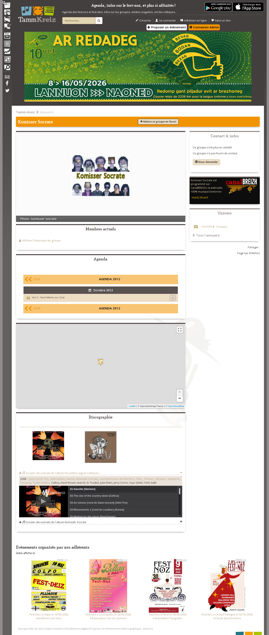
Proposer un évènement (166, 27)
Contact (47, 628)
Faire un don (221, 20)
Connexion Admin (204, 27)
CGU (66, 628)
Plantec (148, 479)
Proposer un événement (104, 628)
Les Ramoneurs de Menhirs (117, 479)
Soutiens (58, 628)
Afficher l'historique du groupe (41, 240)
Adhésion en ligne (193, 20)
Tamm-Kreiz (25, 112)
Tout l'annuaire (206, 235)
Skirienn (160, 479)
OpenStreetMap (176, 406)
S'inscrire (143, 20)
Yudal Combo (41, 483)
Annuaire (47, 112)
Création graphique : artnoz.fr (136, 628)
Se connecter (165, 20)
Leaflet (132, 406)
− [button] (179, 399)
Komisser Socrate (87, 479)
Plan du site (35, 628)
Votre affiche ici (25, 553)
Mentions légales (79, 628)
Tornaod (25, 483)
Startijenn (173, 479)
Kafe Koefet (57, 479)
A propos (23, 628)
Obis (139, 479)
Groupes (221, 226)
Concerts (206, 226)
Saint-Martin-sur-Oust (52, 297)
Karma (70, 479)
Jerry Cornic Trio (39, 479)
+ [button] (179, 392)
